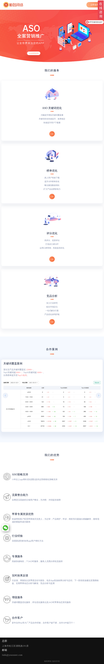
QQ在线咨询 (33, 53)
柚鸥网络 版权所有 (52, 661)
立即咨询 (94, 5)
